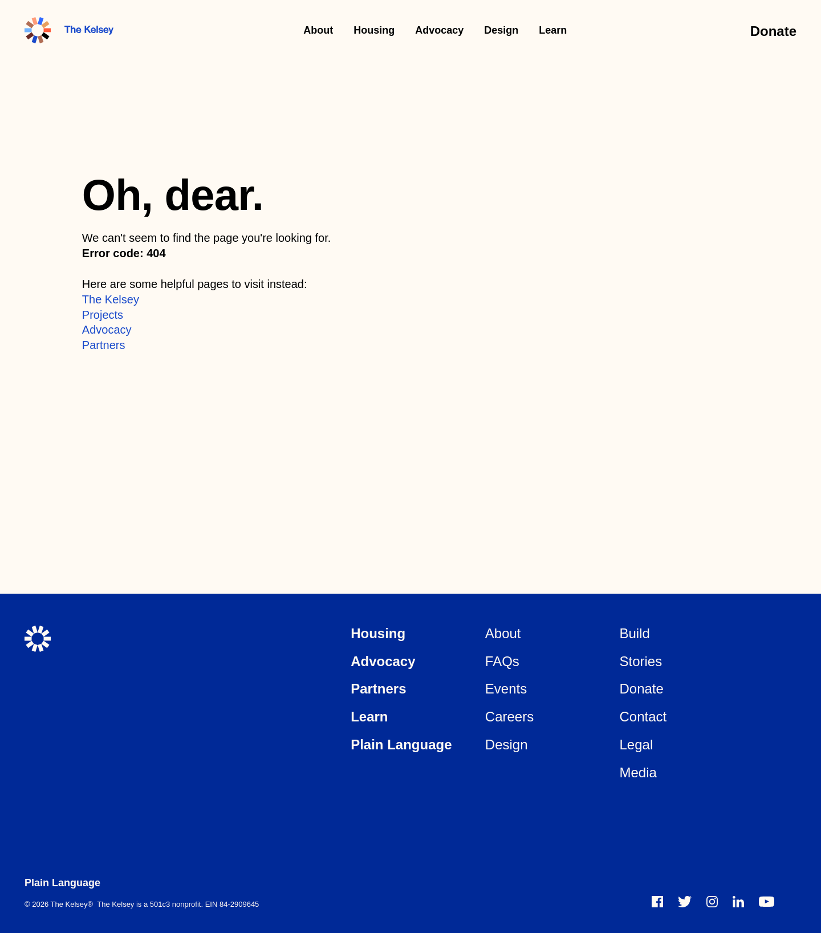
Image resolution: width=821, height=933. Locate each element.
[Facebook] (657, 901)
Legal (636, 744)
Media (637, 772)
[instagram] (712, 901)
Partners (103, 345)
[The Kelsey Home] (38, 639)
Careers (509, 716)
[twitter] (685, 901)
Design (501, 30)
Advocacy (439, 30)
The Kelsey (110, 299)
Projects (102, 315)
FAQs (502, 661)
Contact (642, 716)
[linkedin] (738, 901)
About (318, 30)
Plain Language (401, 744)
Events (506, 688)
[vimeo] (766, 902)
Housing (374, 30)
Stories (640, 661)
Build (634, 633)
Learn (553, 30)
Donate (773, 31)
